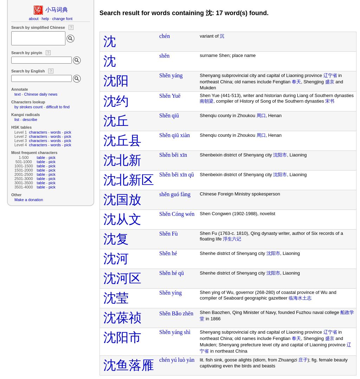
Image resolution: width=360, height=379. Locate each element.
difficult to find (58, 107)
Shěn (165, 75)
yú (174, 360)
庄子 (303, 359)
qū (191, 175)
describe (29, 119)
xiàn (185, 135)
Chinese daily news (41, 94)
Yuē (176, 96)
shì (187, 332)
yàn (190, 360)
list (16, 119)
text (17, 94)
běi (175, 155)
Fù (175, 234)
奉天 (296, 81)
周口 (261, 115)
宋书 (329, 101)
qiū (175, 115)
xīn (183, 155)
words (56, 132)
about (34, 19)
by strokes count (28, 107)
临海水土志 (300, 298)
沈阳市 (280, 155)
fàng (185, 194)
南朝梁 (206, 101)
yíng (177, 293)
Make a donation (28, 200)
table (41, 157)
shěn (164, 56)
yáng (177, 75)
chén (164, 36)
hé (174, 253)
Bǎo (177, 313)
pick (67, 132)
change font (62, 19)
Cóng (178, 214)
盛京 (329, 81)
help (45, 19)
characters (38, 132)
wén (190, 214)
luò (181, 360)
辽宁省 (330, 75)
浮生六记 (232, 239)
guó (175, 194)
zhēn (188, 313)
